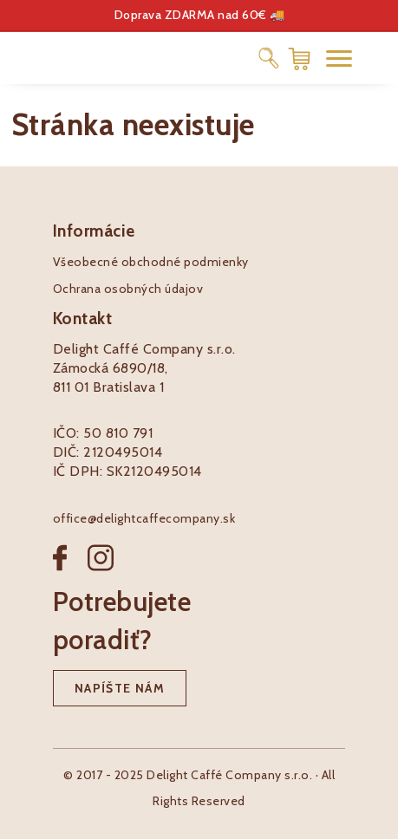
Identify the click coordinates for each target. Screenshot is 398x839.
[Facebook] (70, 571)
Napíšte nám (120, 688)
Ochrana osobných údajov (128, 288)
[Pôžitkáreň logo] (69, 57)
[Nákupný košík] (299, 57)
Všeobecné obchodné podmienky (151, 262)
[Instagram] (101, 571)
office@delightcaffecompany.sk (144, 518)
